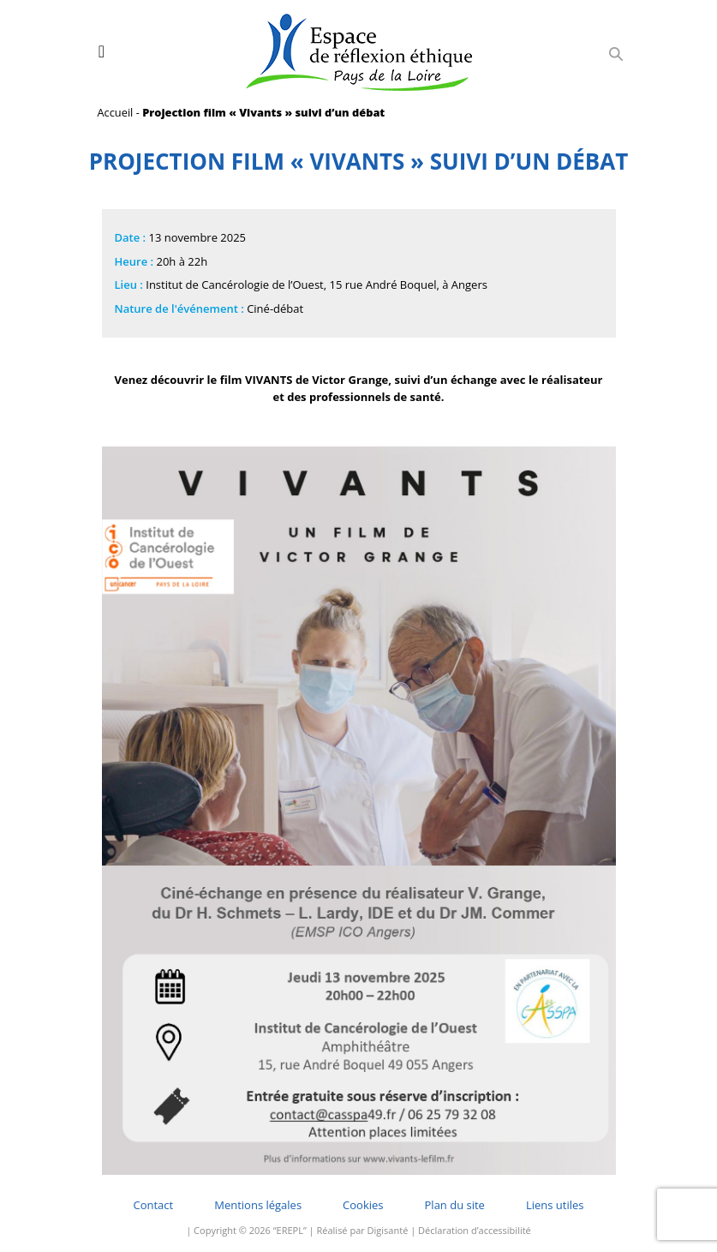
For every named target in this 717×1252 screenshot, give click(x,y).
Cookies (363, 1205)
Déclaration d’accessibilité (474, 1230)
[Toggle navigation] (102, 51)
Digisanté (388, 1230)
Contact (154, 1205)
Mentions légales (258, 1205)
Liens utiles (555, 1205)
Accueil (116, 112)
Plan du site (455, 1205)
